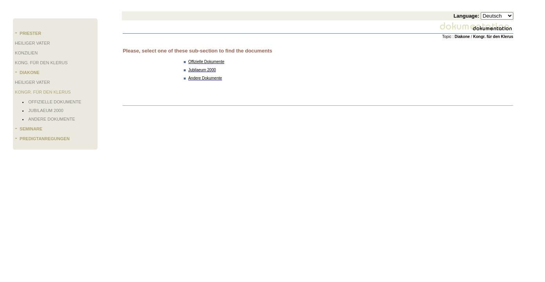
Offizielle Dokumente (54, 101)
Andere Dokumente (51, 119)
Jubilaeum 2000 (45, 110)
